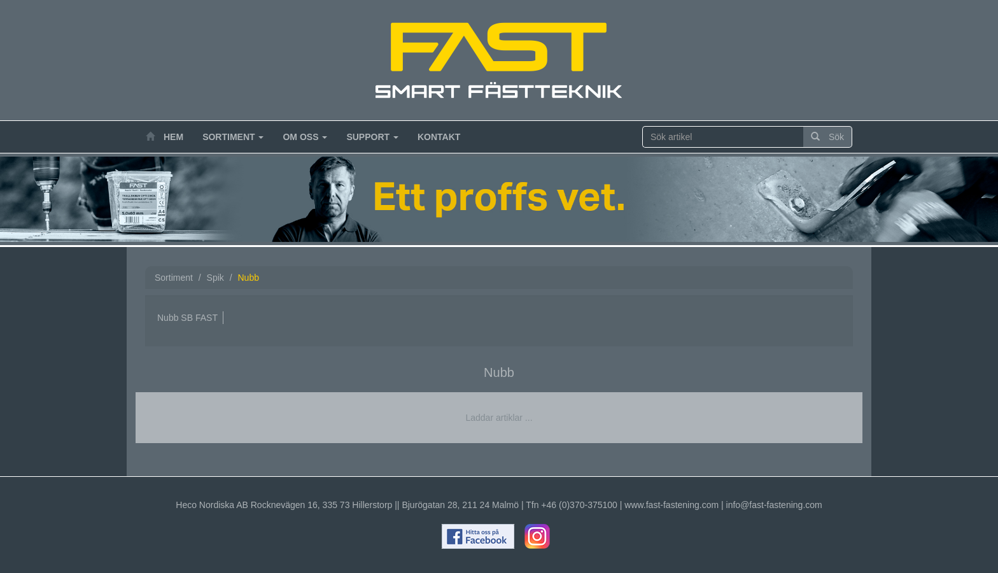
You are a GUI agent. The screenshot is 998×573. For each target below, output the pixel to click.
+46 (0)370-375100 (579, 505)
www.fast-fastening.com (671, 505)
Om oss (305, 137)
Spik (215, 277)
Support (372, 137)
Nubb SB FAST (187, 318)
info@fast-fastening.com (774, 505)
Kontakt (439, 137)
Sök (827, 137)
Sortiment (233, 137)
